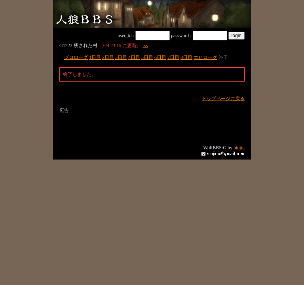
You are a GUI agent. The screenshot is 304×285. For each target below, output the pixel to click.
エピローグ (205, 57)
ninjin (239, 147)
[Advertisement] (152, 126)
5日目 (147, 57)
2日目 (108, 57)
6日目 (160, 57)
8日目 (186, 57)
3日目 (121, 57)
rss (145, 45)
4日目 (134, 57)
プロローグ (76, 57)
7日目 (173, 57)
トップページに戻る (223, 98)
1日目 (95, 57)
